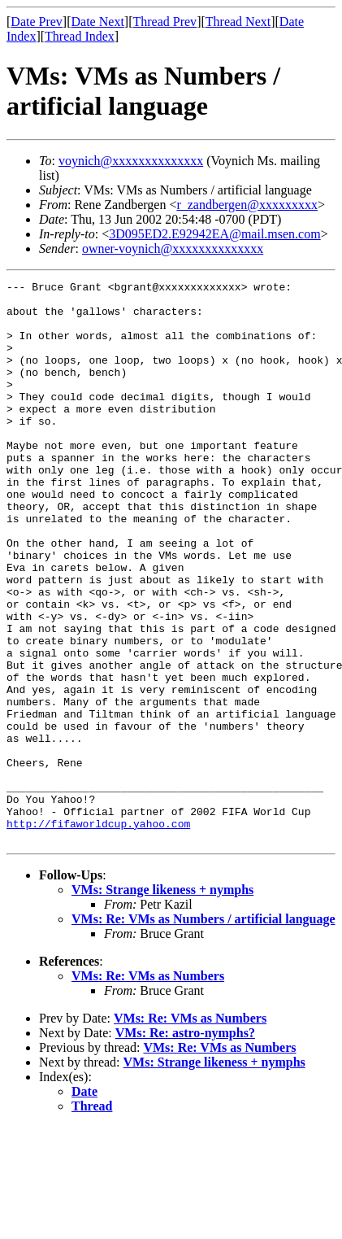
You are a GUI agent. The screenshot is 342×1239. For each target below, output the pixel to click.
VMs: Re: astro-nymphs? (185, 1145)
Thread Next (238, 21)
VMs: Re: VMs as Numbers (147, 1088)
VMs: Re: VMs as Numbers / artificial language (203, 1031)
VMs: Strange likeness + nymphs (162, 1002)
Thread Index (80, 36)
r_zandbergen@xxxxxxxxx (247, 205)
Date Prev (37, 21)
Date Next (97, 21)
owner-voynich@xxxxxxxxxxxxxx (172, 248)
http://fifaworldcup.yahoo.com (98, 933)
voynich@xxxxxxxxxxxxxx (130, 161)
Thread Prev (164, 21)
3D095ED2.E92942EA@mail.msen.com (214, 234)
